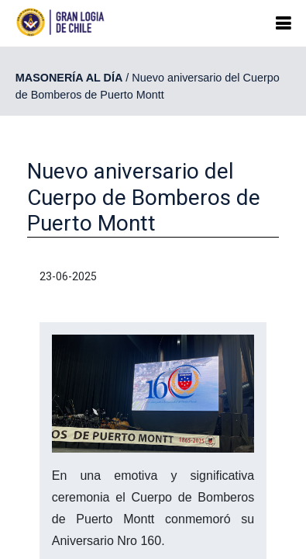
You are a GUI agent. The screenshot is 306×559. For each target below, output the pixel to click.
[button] (283, 23)
